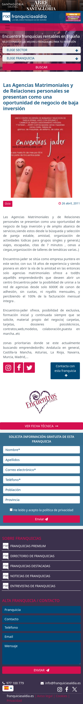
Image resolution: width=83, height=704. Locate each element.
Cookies (61, 696)
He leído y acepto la (43, 510)
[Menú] (7, 27)
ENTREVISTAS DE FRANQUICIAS (29, 586)
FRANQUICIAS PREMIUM (24, 546)
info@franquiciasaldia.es (61, 683)
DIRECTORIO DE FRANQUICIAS (29, 556)
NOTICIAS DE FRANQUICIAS (26, 576)
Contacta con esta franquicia (65, 370)
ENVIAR (41, 670)
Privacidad (14, 700)
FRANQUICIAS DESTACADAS (26, 566)
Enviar (41, 519)
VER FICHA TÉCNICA (41, 426)
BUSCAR (41, 67)
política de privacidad (57, 510)
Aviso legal (45, 696)
